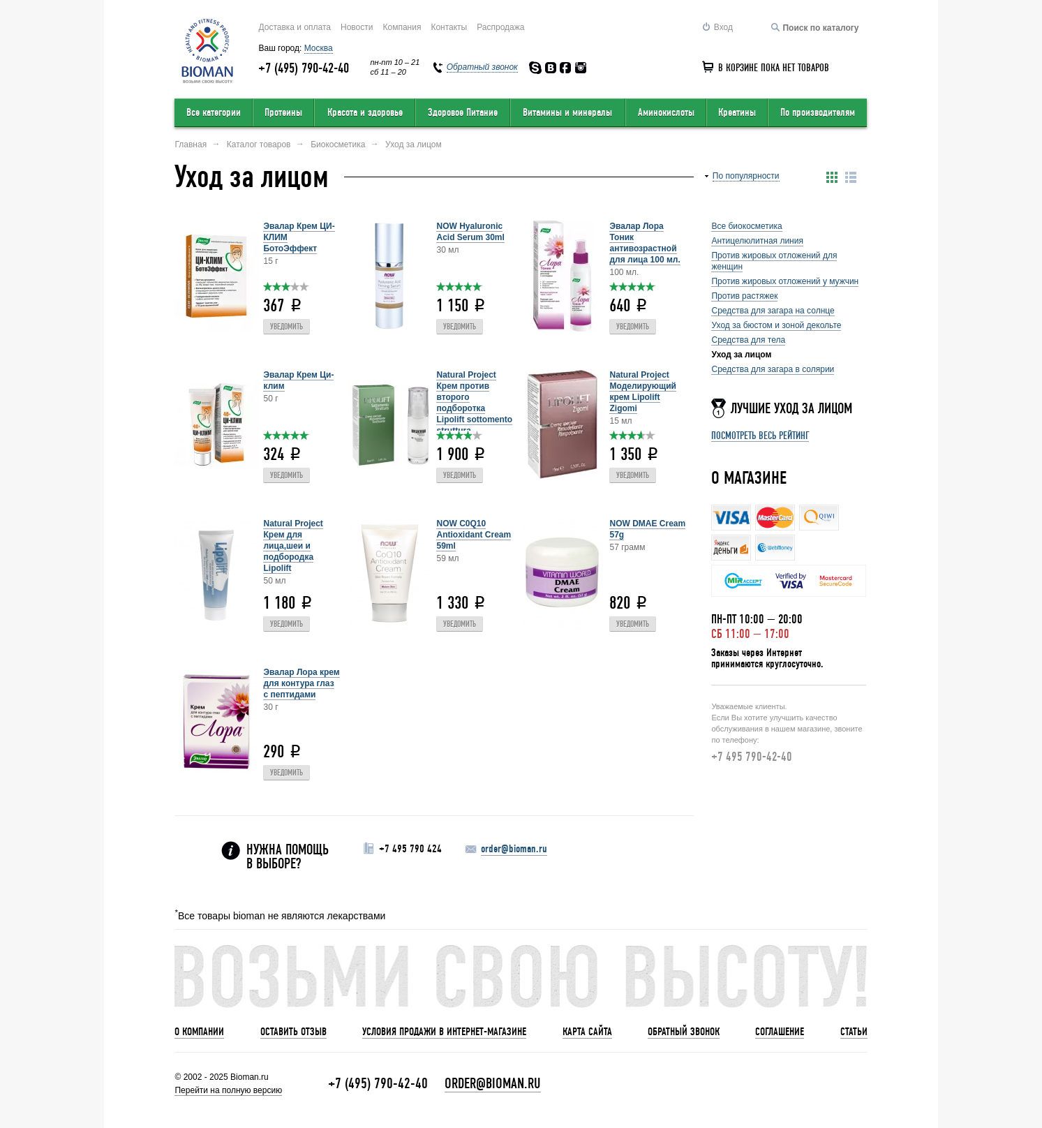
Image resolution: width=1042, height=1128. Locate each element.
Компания (401, 27)
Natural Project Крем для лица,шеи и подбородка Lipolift (292, 546)
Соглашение (779, 1031)
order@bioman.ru (514, 849)
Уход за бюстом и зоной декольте (776, 325)
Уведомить (286, 327)
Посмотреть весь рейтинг (760, 435)
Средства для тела (748, 340)
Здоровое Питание (463, 112)
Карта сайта (587, 1031)
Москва (318, 48)
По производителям (817, 112)
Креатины (737, 112)
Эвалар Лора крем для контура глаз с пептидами (301, 683)
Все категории (213, 112)
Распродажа (500, 27)
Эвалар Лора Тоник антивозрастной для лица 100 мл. (644, 243)
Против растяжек (744, 296)
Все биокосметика (746, 226)
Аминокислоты (666, 112)
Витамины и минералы (567, 112)
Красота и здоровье (365, 112)
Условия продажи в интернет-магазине (444, 1031)
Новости (357, 27)
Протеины (283, 112)
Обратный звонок (684, 1031)
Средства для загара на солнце (772, 311)
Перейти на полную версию (228, 1090)
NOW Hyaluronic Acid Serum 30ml (470, 231)
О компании (199, 1031)
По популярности (746, 176)
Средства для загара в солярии (772, 369)
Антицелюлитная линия (757, 241)
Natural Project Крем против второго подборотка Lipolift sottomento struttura (474, 403)
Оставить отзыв (293, 1031)
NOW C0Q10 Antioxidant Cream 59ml (473, 535)
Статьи (854, 1031)
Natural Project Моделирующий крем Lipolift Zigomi (642, 391)
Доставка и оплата (294, 27)
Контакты (449, 27)
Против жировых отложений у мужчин (784, 281)
